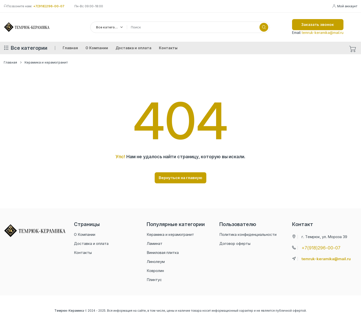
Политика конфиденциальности (248, 234)
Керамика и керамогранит (46, 62)
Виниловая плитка (163, 252)
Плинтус (154, 279)
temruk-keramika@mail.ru (322, 32)
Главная (10, 62)
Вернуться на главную (181, 177)
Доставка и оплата (91, 243)
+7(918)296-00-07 (48, 6)
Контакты (83, 252)
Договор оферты (234, 243)
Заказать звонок (317, 24)
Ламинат (154, 243)
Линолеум (156, 261)
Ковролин (155, 270)
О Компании (84, 234)
